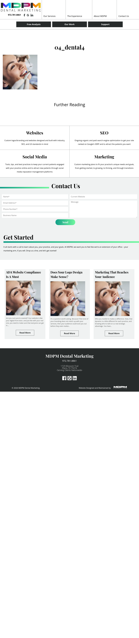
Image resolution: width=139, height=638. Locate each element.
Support (105, 24)
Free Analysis (33, 24)
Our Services (49, 16)
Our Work (69, 24)
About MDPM (100, 16)
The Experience (74, 16)
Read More (25, 332)
